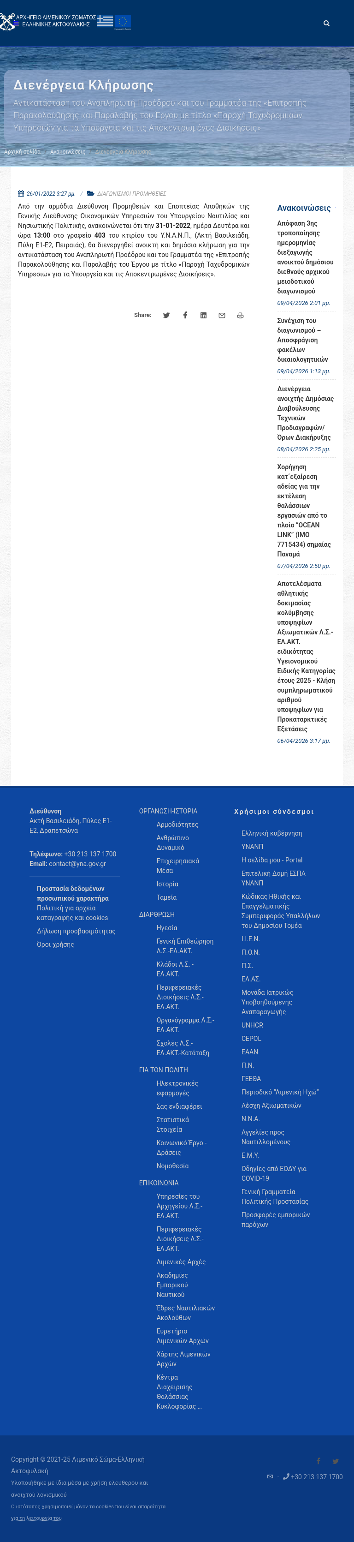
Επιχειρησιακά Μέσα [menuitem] (178, 865)
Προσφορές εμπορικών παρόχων (276, 1219)
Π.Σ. (247, 965)
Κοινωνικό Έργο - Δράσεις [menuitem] (181, 1147)
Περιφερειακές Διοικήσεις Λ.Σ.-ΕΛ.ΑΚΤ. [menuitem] (180, 997)
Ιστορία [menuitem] (167, 884)
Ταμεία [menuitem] (167, 897)
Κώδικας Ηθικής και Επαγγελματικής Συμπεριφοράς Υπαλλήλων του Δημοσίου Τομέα (281, 911)
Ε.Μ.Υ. (250, 1155)
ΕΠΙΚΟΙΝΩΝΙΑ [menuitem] (159, 1183)
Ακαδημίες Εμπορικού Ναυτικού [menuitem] (172, 1285)
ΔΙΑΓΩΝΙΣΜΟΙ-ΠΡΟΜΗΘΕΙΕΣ (131, 194)
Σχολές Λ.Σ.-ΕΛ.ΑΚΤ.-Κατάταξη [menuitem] (183, 1048)
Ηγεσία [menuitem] (167, 928)
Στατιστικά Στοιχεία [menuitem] (173, 1124)
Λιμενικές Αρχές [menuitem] (181, 1262)
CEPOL (251, 1038)
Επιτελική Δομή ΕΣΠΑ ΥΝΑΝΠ (274, 878)
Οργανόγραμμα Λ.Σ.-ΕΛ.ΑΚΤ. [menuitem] (185, 1025)
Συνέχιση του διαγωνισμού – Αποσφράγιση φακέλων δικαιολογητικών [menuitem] (302, 340)
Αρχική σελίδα (22, 152)
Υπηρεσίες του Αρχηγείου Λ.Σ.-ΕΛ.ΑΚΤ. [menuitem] (179, 1206)
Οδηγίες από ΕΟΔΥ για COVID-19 (274, 1173)
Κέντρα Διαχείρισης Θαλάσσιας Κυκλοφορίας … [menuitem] (179, 1392)
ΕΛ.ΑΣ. (251, 979)
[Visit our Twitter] (335, 1461)
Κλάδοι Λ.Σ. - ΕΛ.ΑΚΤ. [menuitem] (175, 969)
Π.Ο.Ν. (251, 952)
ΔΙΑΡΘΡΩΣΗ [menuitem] (157, 914)
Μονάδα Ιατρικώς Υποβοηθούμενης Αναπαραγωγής (267, 1002)
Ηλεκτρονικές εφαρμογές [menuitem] (177, 1088)
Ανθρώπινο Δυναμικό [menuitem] (173, 842)
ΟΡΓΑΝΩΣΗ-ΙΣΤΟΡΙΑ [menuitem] (168, 811)
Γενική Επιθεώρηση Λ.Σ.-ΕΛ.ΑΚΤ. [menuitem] (185, 946)
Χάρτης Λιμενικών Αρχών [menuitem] (184, 1359)
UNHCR (252, 1025)
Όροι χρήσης (55, 944)
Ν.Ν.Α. (251, 1119)
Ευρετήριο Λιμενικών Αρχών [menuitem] (183, 1336)
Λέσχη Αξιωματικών (271, 1105)
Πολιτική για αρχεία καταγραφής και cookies (72, 912)
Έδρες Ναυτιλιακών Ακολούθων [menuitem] (186, 1312)
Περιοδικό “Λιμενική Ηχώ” (280, 1092)
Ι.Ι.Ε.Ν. (251, 939)
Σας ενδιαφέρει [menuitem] (179, 1106)
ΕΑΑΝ (250, 1052)
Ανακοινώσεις (67, 152)
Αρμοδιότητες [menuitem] (178, 824)
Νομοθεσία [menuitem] (173, 1166)
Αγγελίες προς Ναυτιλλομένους (266, 1137)
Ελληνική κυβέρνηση (272, 833)
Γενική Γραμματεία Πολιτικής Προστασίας (275, 1196)
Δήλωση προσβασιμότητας (76, 931)
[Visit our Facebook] (318, 1461)
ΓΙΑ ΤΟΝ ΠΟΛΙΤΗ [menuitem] (163, 1070)
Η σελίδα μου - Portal (272, 860)
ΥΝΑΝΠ (253, 846)
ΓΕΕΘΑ (251, 1078)
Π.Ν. (248, 1065)
